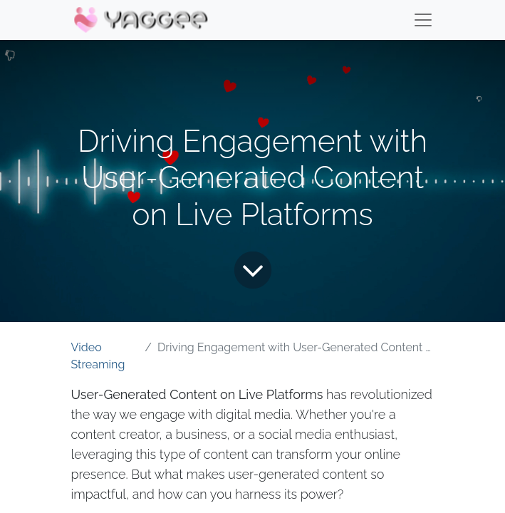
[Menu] (423, 20)
